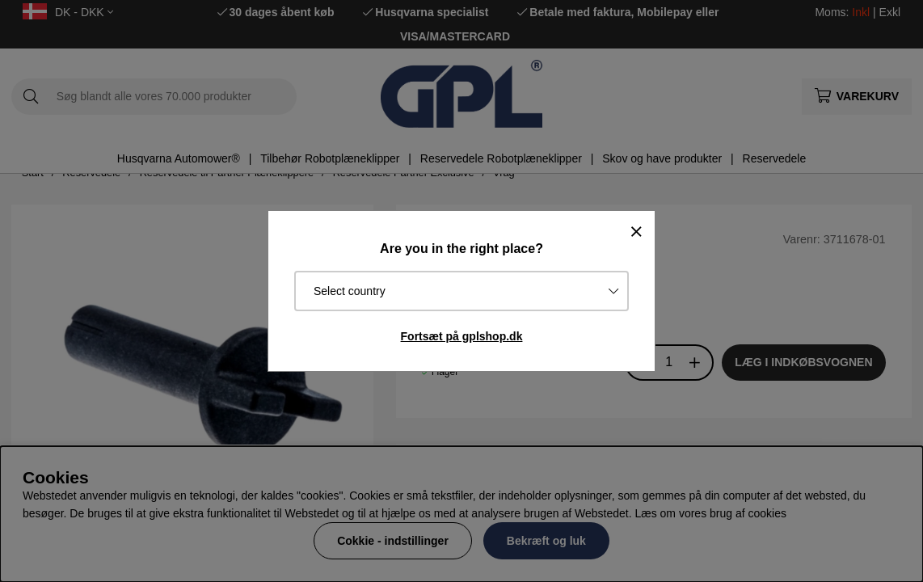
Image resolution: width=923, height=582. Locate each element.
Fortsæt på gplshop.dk (462, 336)
